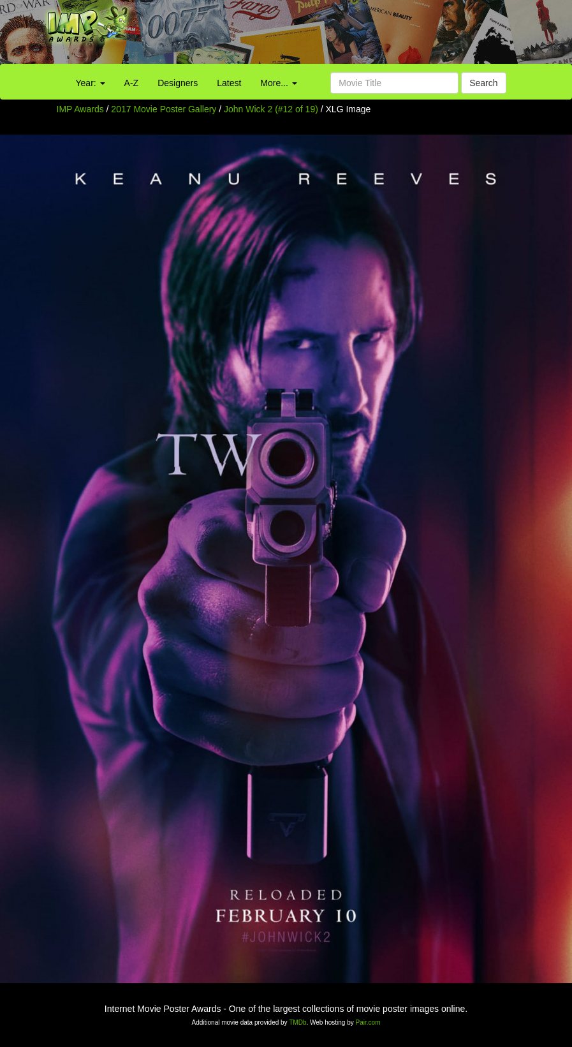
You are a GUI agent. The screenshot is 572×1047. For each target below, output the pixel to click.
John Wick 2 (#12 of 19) (271, 109)
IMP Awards (80, 109)
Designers (178, 83)
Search (483, 83)
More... (278, 83)
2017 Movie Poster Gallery (163, 109)
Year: (90, 83)
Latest (229, 83)
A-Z (131, 83)
